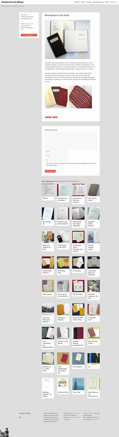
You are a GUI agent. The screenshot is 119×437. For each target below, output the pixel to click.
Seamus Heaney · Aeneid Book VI (78, 343)
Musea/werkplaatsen (98, 2)
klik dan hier (95, 419)
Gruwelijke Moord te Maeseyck (92, 273)
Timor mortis (47, 294)
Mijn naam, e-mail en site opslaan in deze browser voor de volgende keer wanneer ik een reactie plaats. (71, 164)
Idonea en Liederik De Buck (47, 247)
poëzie (55, 117)
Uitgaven (83, 2)
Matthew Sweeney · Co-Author (47, 394)
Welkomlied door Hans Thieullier (77, 224)
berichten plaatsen (75, 413)
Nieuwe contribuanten (89, 413)
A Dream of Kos (63, 392)
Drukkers (89, 2)
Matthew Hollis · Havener (91, 224)
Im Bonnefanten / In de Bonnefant (67, 181)
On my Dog (77, 271)
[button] (29, 35)
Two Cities (76, 392)
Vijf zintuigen (78, 294)
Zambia (45, 198)
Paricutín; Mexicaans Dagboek (46, 320)
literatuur (48, 117)
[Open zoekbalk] (116, 2)
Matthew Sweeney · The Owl (93, 296)
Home (3, 6)
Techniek (107, 2)
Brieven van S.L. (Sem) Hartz (47, 369)
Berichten (77, 2)
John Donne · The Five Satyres (77, 200)
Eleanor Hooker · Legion (91, 247)
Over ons (112, 2)
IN (89, 367)
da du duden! (77, 367)
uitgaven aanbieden (75, 417)
